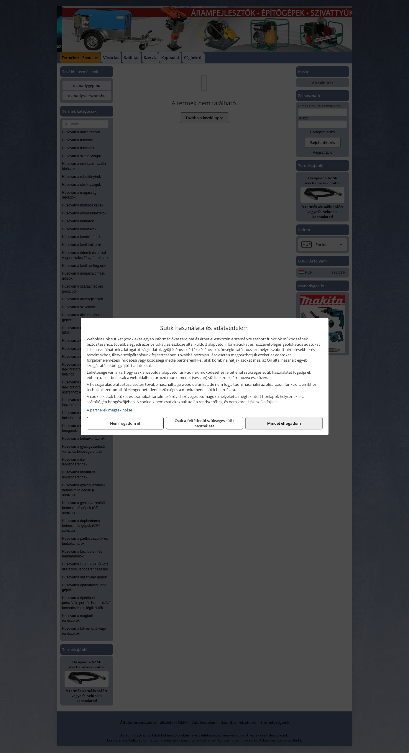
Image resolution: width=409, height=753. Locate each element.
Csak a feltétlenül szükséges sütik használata (204, 423)
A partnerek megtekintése (109, 410)
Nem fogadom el (125, 423)
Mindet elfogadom (284, 423)
